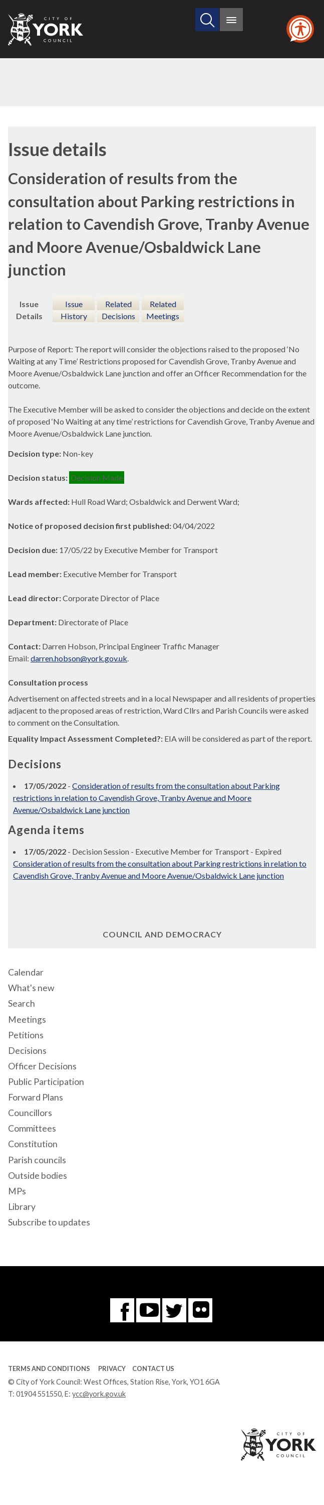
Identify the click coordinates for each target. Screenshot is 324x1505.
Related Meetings (162, 310)
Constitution (33, 1144)
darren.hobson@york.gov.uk (79, 658)
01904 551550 (39, 1394)
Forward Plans (35, 1097)
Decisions (27, 1050)
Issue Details (29, 310)
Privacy (112, 1368)
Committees (32, 1128)
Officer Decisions (42, 1066)
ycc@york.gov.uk (99, 1394)
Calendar (26, 972)
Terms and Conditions (49, 1368)
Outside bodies (37, 1175)
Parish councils (37, 1160)
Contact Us (153, 1368)
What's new (31, 988)
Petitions (26, 1035)
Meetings (27, 1019)
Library (22, 1206)
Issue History (74, 310)
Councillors (30, 1113)
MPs (17, 1191)
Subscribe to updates (49, 1222)
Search (21, 1003)
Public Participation (46, 1081)
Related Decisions (118, 310)
